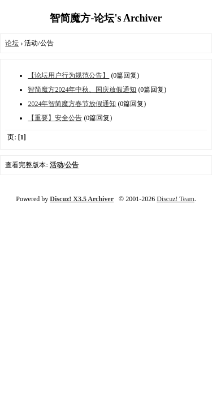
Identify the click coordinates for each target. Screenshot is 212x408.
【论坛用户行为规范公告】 (68, 75)
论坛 (12, 43)
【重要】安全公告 (55, 118)
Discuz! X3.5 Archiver (82, 199)
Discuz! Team (175, 199)
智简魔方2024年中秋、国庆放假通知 (82, 90)
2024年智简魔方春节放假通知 (72, 104)
